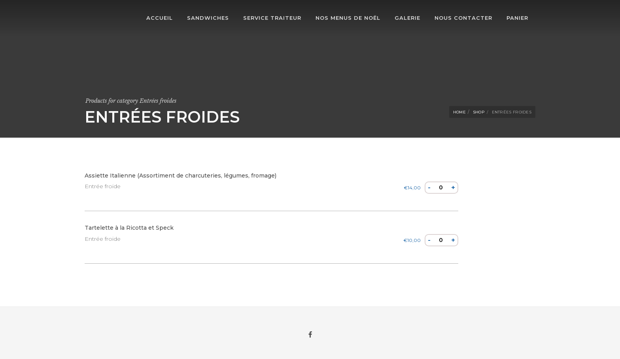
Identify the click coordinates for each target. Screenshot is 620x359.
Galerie (407, 18)
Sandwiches (208, 18)
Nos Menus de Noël (348, 18)
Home (459, 112)
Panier (517, 18)
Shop (479, 112)
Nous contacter (463, 18)
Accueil (159, 18)
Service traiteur (272, 18)
